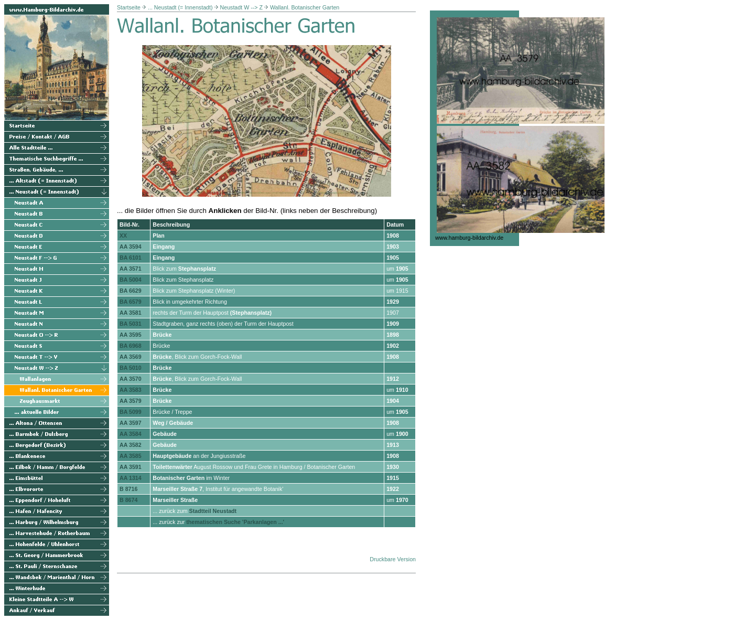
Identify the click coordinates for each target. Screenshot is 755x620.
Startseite (129, 7)
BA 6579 (131, 301)
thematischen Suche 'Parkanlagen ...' (235, 522)
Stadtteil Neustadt (213, 511)
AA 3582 (131, 445)
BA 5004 (131, 279)
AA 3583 (131, 390)
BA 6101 (131, 257)
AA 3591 (131, 467)
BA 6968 (131, 346)
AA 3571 (131, 268)
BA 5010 (131, 368)
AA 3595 (131, 335)
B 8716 (128, 489)
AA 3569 (131, 357)
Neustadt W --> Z (241, 7)
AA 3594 (131, 246)
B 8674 (128, 500)
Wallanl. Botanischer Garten (304, 7)
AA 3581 (131, 312)
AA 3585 (131, 456)
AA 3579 (131, 401)
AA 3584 (131, 434)
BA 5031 (131, 323)
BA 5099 (131, 412)
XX (123, 235)
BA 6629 (131, 290)
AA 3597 (131, 423)
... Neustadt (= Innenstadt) (180, 7)
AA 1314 (131, 478)
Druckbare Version (393, 559)
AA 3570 (131, 379)
